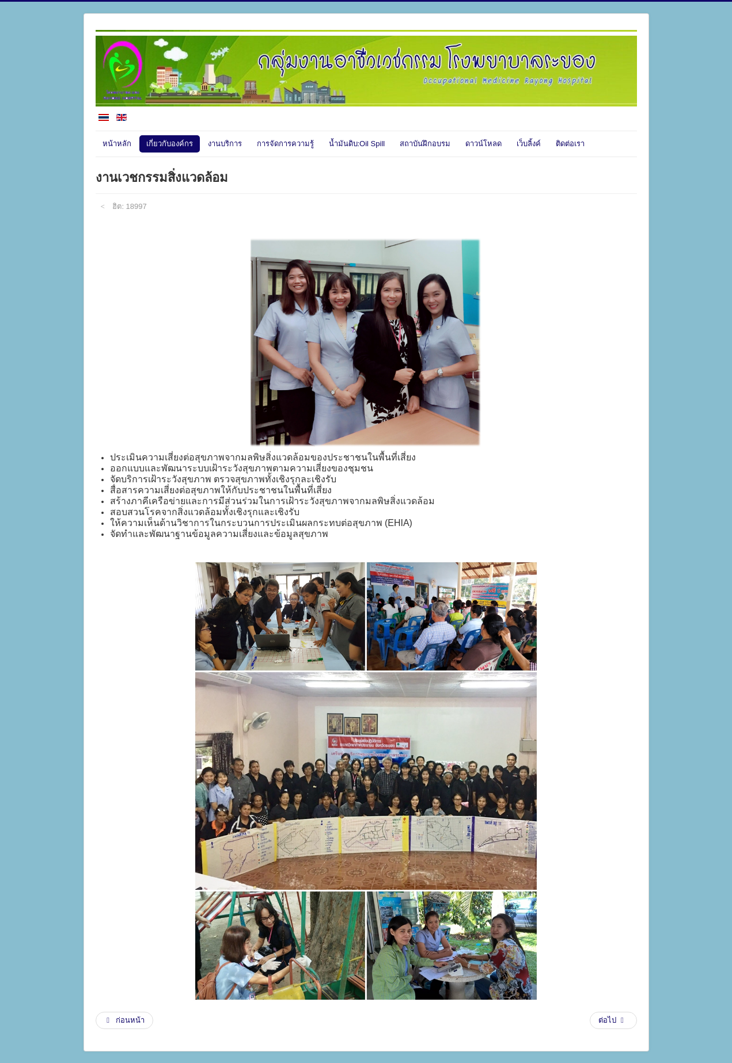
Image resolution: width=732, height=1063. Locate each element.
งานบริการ (225, 143)
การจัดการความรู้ (285, 143)
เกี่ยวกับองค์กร (169, 143)
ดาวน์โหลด (483, 143)
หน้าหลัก (117, 143)
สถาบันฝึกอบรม (425, 143)
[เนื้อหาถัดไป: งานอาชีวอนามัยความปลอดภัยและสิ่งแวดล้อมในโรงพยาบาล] (613, 1020)
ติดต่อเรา (570, 143)
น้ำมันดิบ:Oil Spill (357, 143)
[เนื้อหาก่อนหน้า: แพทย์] (125, 1020)
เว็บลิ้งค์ (529, 143)
